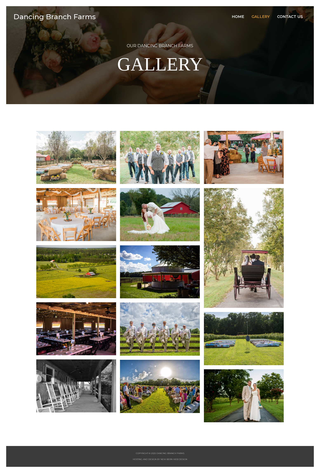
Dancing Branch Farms (55, 16)
